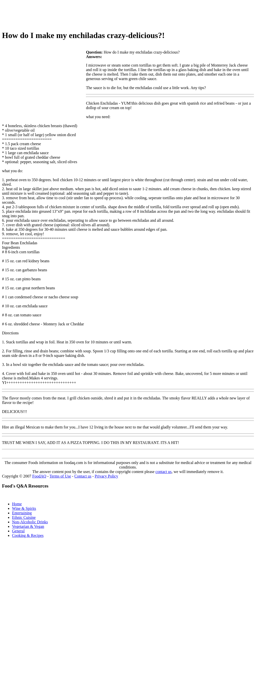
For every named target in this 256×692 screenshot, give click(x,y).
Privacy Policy (106, 476)
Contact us (82, 476)
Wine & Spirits (24, 508)
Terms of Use (60, 476)
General (18, 531)
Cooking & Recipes (28, 535)
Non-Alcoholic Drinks (30, 522)
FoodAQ (39, 476)
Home (17, 504)
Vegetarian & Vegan (28, 526)
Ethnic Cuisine (24, 517)
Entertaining (22, 513)
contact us (164, 472)
